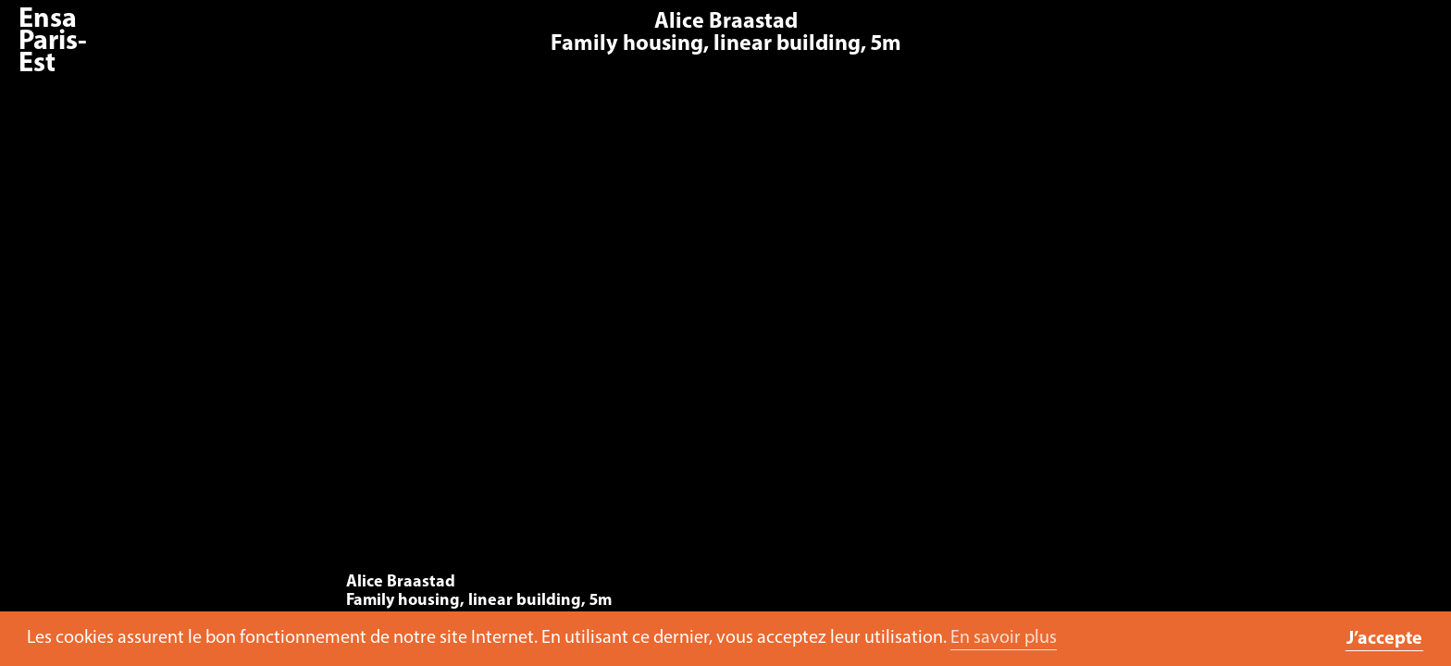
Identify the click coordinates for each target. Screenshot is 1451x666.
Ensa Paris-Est (53, 42)
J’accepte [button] (1384, 639)
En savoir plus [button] (1003, 638)
